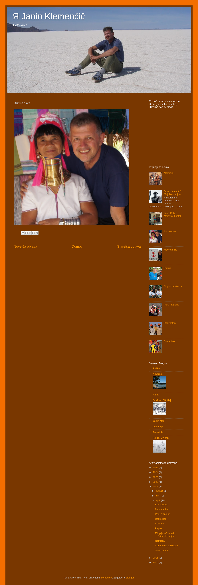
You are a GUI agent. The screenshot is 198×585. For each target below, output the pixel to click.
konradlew (106, 577)
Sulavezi (159, 523)
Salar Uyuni (161, 550)
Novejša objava (25, 246)
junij (158, 495)
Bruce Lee (169, 341)
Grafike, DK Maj (162, 400)
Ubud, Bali (160, 519)
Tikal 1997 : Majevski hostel (172, 214)
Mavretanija (170, 249)
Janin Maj (158, 421)
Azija (156, 394)
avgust (160, 490)
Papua (167, 268)
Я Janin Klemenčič (49, 16)
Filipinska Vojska (173, 286)
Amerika (157, 374)
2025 (156, 467)
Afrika (156, 368)
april (158, 500)
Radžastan (170, 323)
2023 (156, 477)
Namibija (168, 173)
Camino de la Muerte (166, 545)
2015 (156, 562)
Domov (77, 246)
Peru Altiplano (171, 304)
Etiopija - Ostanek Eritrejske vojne (165, 534)
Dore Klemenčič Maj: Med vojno (172, 193)
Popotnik (158, 432)
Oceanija (158, 426)
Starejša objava (129, 246)
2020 (156, 482)
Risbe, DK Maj (161, 437)
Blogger (130, 577)
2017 (156, 486)
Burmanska (170, 231)
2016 (156, 557)
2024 (156, 472)
